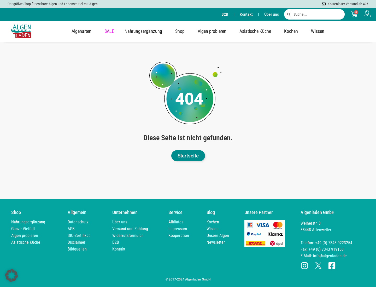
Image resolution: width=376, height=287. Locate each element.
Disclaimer (76, 242)
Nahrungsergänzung (145, 31)
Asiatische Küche (256, 31)
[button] (11, 275)
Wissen (319, 31)
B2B (224, 14)
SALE (109, 31)
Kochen (292, 31)
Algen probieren (213, 31)
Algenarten (83, 31)
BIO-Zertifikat (79, 235)
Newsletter (216, 242)
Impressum (177, 228)
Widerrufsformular (127, 235)
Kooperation (178, 235)
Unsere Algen (218, 235)
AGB (71, 228)
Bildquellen (77, 249)
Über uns (271, 14)
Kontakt (246, 14)
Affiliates (175, 221)
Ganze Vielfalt (23, 228)
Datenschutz (78, 221)
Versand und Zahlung (130, 228)
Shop (181, 31)
